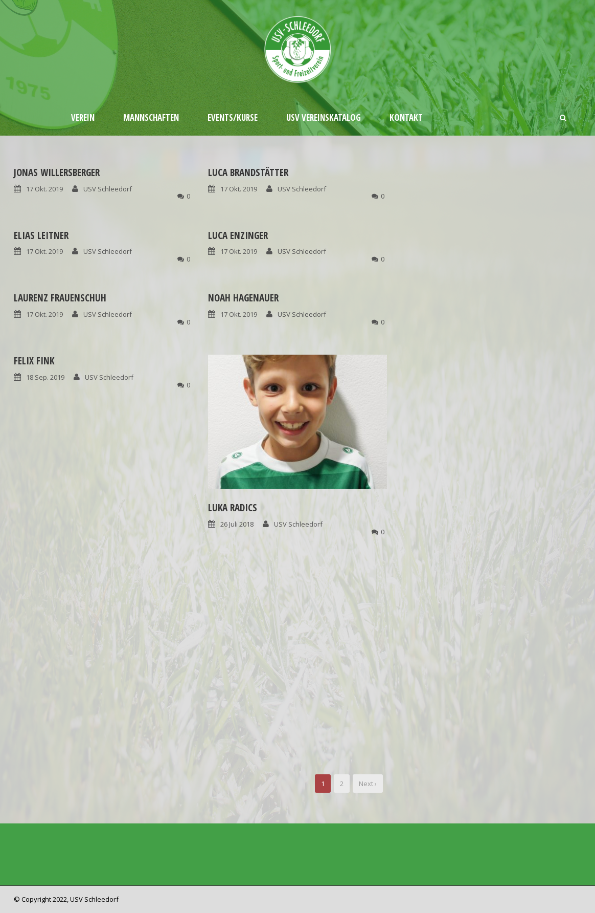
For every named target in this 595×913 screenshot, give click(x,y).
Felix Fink (34, 360)
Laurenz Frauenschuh (60, 298)
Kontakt (406, 117)
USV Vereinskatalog (323, 117)
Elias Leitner (41, 235)
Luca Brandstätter (248, 172)
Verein (83, 117)
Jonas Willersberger (57, 172)
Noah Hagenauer (243, 298)
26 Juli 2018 (237, 524)
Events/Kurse (233, 117)
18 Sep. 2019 (45, 377)
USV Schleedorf (107, 188)
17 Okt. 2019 (44, 188)
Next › (368, 783)
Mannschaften (151, 117)
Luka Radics (232, 507)
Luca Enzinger (238, 235)
